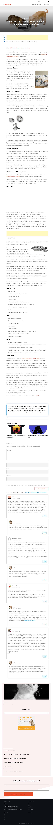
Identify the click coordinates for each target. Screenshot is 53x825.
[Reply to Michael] (44, 516)
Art (28, 803)
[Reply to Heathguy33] (44, 601)
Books (29, 805)
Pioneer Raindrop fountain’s (13, 176)
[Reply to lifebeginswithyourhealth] (44, 561)
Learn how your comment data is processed (35, 492)
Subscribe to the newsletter (18, 793)
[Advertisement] (27, 37)
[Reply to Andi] (44, 656)
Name (8, 462)
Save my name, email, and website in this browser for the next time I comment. (26, 485)
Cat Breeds (30, 807)
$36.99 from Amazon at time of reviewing (20, 48)
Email (8, 469)
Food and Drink (22, 27)
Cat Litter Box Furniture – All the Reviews (11, 807)
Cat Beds (29, 806)
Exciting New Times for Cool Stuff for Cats (26, 758)
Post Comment (41, 488)
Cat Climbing (30, 809)
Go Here (38, 395)
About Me (5, 803)
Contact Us (6, 805)
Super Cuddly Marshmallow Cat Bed (26, 762)
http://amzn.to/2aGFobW (30, 620)
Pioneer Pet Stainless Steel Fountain (31, 358)
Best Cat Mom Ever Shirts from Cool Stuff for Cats (26, 754)
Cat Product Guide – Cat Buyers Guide (11, 806)
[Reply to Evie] (44, 533)
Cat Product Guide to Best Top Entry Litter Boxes (13, 809)
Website (8, 475)
